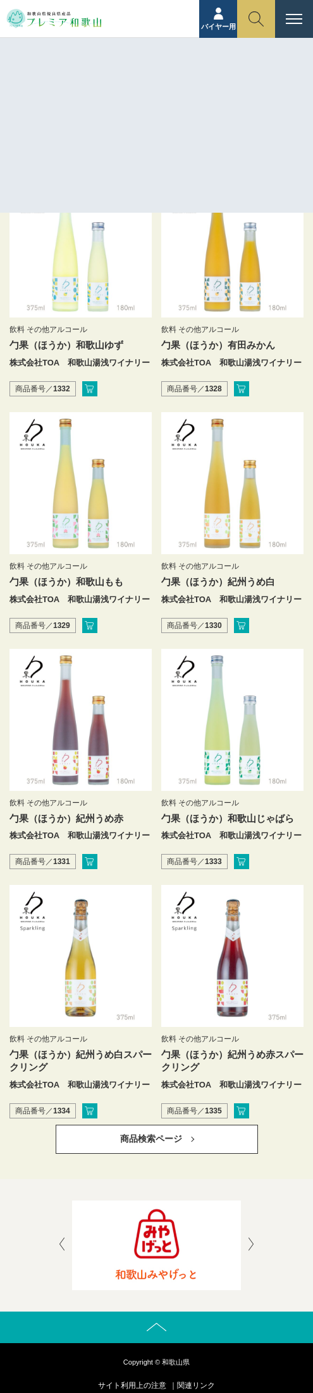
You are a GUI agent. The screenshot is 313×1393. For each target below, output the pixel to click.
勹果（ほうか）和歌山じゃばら (227, 818)
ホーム (131, 92)
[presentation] (61, 1245)
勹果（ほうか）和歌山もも (66, 581)
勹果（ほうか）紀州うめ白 (218, 581)
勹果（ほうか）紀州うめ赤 (66, 818)
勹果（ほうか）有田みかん (218, 345)
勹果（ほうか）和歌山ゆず (66, 345)
